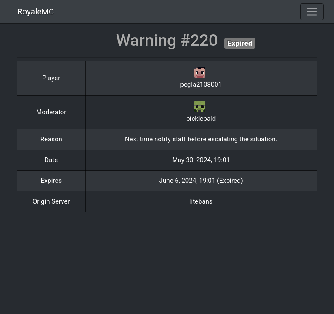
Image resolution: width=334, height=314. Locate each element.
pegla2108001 (201, 85)
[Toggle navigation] (312, 11)
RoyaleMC (35, 12)
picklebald (201, 119)
